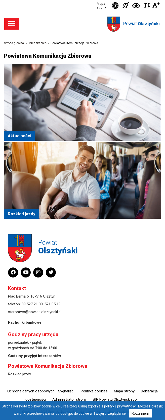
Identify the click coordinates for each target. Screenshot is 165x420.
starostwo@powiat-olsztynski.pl (34, 312)
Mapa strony (101, 5)
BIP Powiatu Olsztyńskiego (115, 399)
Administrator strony (69, 399)
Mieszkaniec (38, 43)
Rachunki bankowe (25, 322)
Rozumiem (140, 413)
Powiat (141, 23)
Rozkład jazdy (19, 374)
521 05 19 (53, 304)
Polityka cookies (94, 391)
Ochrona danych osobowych (31, 391)
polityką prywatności (120, 406)
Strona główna (14, 43)
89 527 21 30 (32, 304)
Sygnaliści (66, 391)
